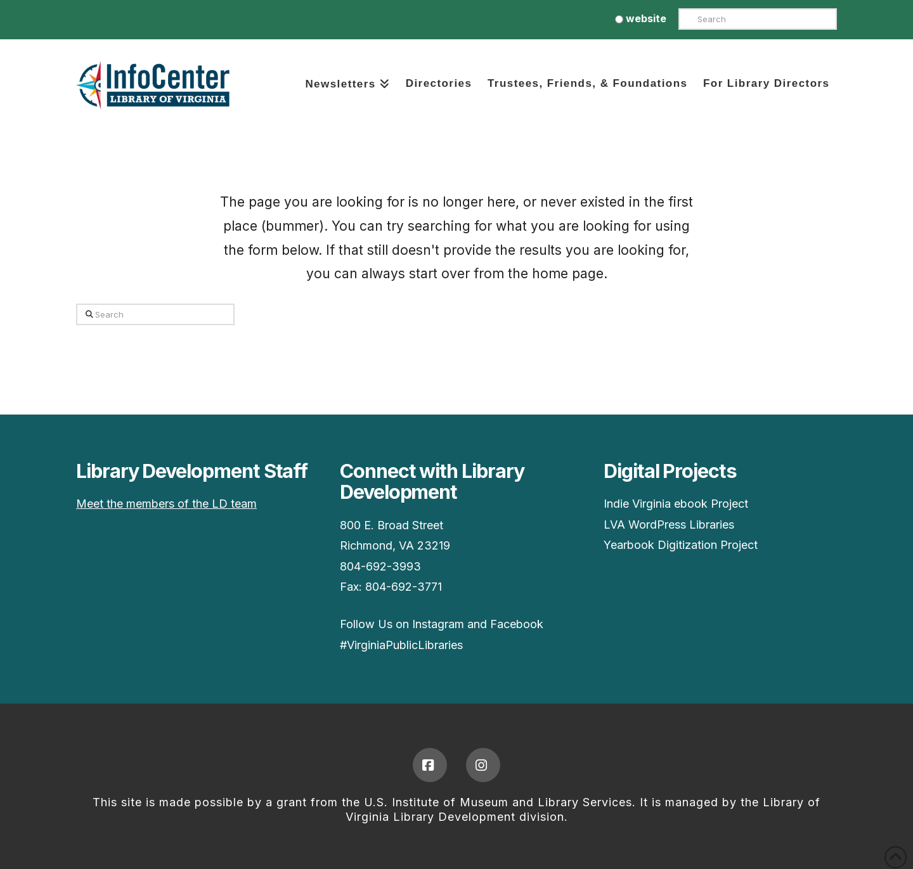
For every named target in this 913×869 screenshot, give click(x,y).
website (640, 18)
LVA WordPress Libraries (669, 524)
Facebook (516, 624)
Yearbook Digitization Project (681, 544)
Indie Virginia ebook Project (676, 503)
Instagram (438, 624)
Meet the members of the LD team (166, 503)
